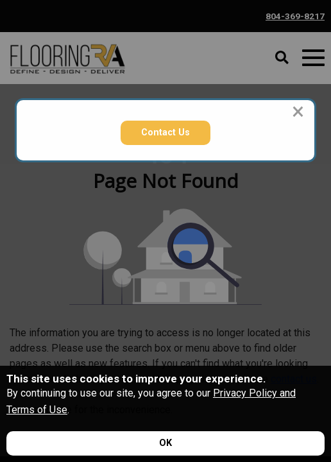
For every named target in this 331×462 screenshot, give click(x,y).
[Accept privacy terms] (165, 443)
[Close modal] (298, 111)
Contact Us (165, 132)
